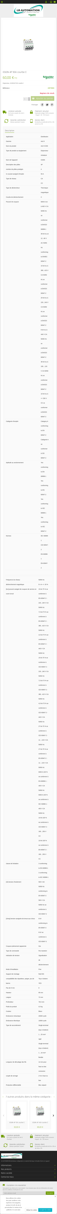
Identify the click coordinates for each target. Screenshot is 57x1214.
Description (9, 130)
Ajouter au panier (42, 98)
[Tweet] (47, 105)
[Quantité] (25, 99)
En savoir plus (16, 1210)
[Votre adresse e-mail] (24, 1193)
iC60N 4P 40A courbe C (40, 1122)
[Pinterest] (52, 105)
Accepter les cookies (45, 1210)
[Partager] (42, 105)
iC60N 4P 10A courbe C (17, 1122)
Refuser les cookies (31, 1210)
